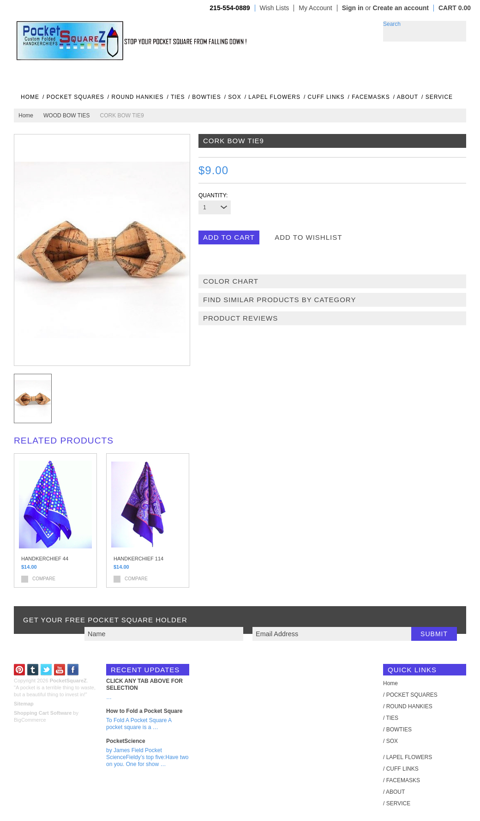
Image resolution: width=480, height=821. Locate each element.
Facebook (73, 669)
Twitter (46, 669)
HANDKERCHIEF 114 (138, 558)
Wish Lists (274, 8)
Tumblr (33, 669)
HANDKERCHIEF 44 (44, 558)
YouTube (60, 669)
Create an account (401, 8)
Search (392, 24)
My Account (315, 8)
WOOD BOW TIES (66, 115)
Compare (43, 578)
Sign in (353, 8)
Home (25, 115)
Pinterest (19, 669)
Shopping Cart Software (43, 713)
